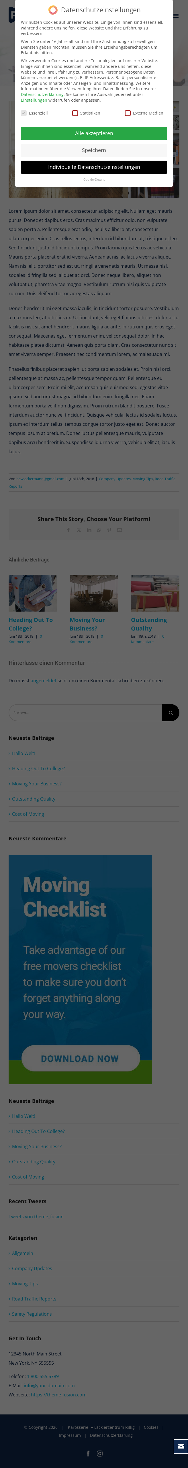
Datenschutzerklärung (42, 94)
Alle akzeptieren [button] (94, 133)
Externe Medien (144, 113)
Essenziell (34, 113)
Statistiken (86, 113)
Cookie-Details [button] (94, 180)
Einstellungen (34, 100)
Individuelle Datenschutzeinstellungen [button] (94, 166)
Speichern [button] (94, 150)
